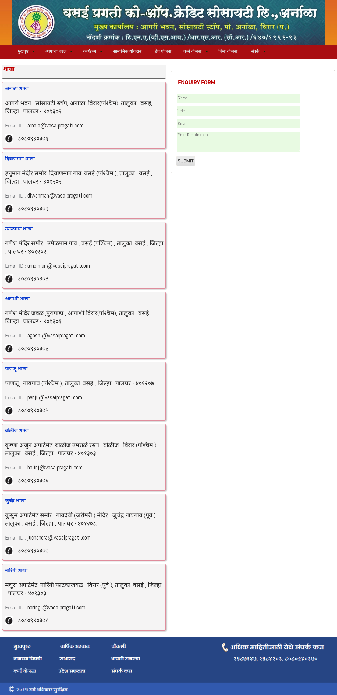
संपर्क (255, 51)
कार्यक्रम (89, 51)
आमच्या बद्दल (55, 51)
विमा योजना (227, 51)
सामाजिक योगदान (127, 51)
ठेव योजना (163, 51)
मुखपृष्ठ (23, 51)
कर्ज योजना (192, 51)
